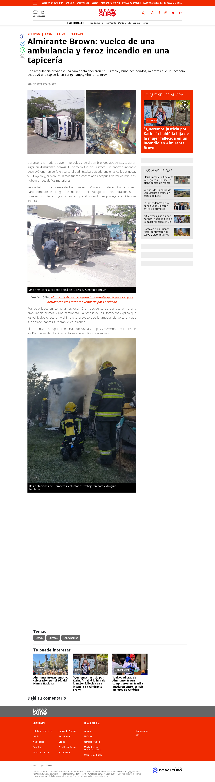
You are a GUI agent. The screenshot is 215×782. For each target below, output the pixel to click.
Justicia (78, 670)
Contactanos (141, 731)
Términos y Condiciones (42, 766)
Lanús (36, 736)
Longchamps (71, 637)
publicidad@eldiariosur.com (46, 774)
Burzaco (53, 637)
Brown (39, 637)
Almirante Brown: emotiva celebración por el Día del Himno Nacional (50, 680)
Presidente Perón (67, 747)
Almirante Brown (110, 3)
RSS (137, 735)
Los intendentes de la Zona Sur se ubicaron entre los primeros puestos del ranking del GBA (157, 208)
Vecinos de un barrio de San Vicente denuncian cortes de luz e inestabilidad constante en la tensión (157, 195)
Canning (70, 3)
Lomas (145, 23)
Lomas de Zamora (131, 3)
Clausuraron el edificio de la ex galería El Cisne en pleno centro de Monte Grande (158, 181)
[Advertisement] (110, 516)
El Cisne (88, 736)
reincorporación (92, 741)
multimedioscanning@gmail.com (125, 771)
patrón (87, 731)
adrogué (39, 670)
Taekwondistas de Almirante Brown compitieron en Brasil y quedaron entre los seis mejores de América (127, 683)
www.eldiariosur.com (42, 771)
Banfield (136, 23)
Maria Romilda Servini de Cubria (92, 748)
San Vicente (83, 3)
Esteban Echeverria (52, 3)
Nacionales (38, 741)
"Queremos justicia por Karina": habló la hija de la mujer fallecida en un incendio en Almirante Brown (166, 138)
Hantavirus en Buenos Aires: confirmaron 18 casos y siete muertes (156, 231)
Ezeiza (95, 3)
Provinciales (65, 752)
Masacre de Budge (93, 755)
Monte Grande (124, 23)
